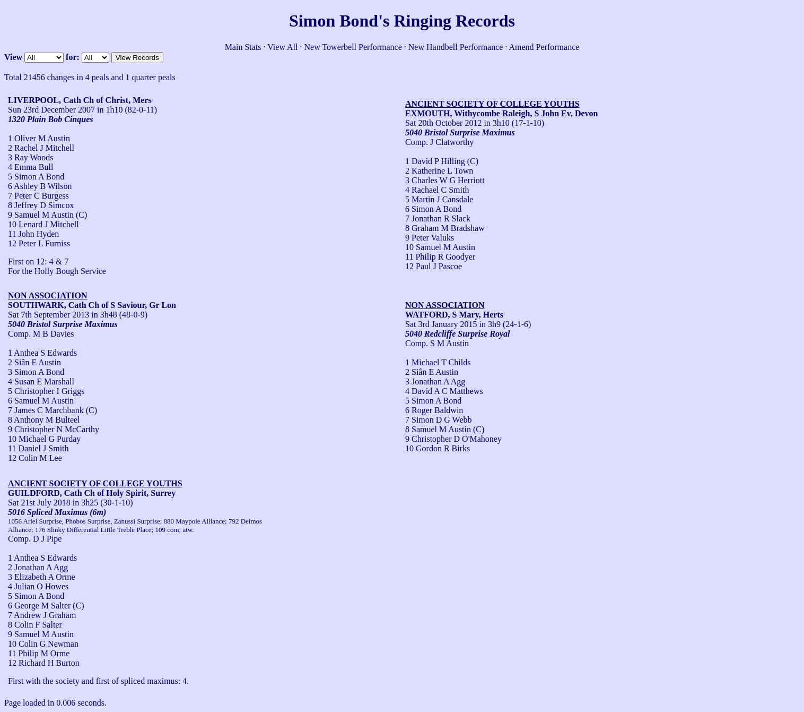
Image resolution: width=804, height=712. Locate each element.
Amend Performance (544, 47)
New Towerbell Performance (353, 47)
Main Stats (243, 47)
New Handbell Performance (455, 47)
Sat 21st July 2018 (39, 502)
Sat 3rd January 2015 (441, 324)
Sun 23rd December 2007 (51, 109)
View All (282, 47)
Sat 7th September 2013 (48, 314)
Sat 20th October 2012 (443, 122)
